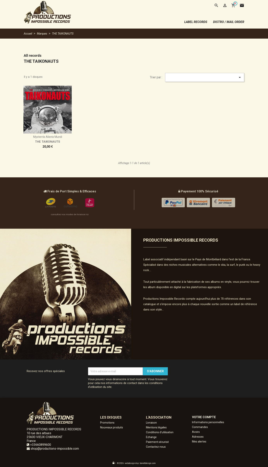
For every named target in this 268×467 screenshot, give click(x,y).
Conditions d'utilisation (159, 432)
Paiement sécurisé (157, 441)
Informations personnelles (208, 422)
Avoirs (196, 431)
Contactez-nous (156, 446)
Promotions (107, 422)
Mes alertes (199, 441)
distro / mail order (228, 22)
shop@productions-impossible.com (55, 448)
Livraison (151, 422)
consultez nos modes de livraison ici (70, 214)
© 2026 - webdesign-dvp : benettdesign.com (136, 463)
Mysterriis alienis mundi (47, 136)
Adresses (198, 436)
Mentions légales (156, 427)
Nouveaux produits (111, 427)
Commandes (200, 427)
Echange (151, 437)
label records (195, 22)
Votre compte (204, 417)
